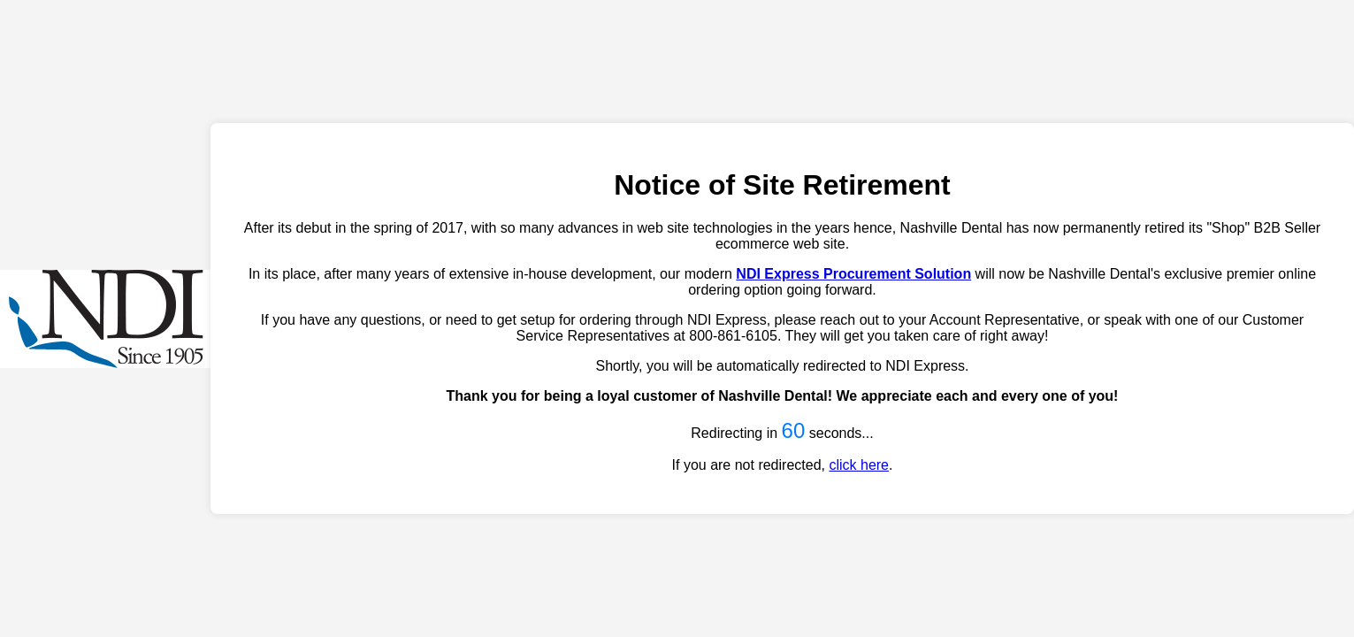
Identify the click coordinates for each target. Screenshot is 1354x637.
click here (859, 464)
